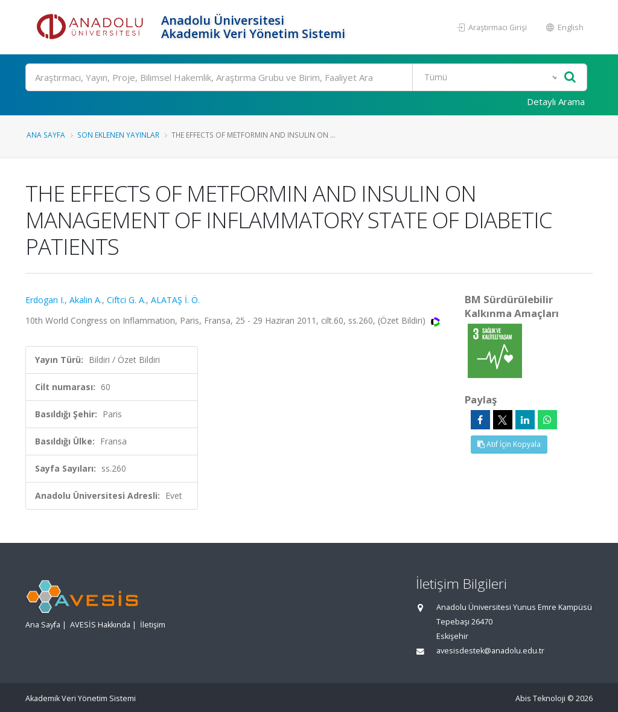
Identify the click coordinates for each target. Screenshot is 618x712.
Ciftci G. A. (126, 300)
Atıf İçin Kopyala (509, 444)
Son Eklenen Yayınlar (118, 135)
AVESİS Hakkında (100, 625)
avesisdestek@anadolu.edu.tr (490, 651)
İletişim (152, 625)
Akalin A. (85, 300)
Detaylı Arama (556, 101)
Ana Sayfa (46, 135)
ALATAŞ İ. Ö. (175, 300)
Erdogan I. (45, 300)
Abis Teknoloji (540, 698)
